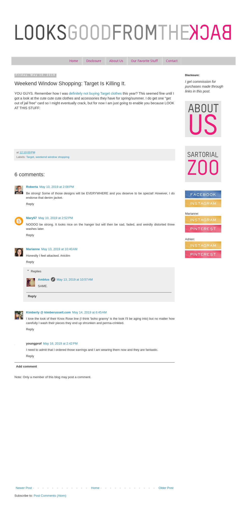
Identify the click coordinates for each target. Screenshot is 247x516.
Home (73, 61)
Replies (36, 271)
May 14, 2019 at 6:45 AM (89, 312)
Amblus (43, 279)
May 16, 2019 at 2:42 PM (60, 343)
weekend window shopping (52, 156)
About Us (116, 61)
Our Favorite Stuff (144, 61)
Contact (172, 61)
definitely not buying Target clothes (95, 93)
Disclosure (93, 61)
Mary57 (31, 218)
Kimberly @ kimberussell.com (48, 312)
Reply (30, 204)
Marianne (33, 249)
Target (30, 156)
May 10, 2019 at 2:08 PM (56, 187)
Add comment (26, 366)
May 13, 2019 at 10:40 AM (59, 249)
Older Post (166, 488)
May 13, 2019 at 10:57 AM (75, 279)
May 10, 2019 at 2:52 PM (55, 218)
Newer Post (24, 488)
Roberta (32, 187)
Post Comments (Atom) (50, 495)
